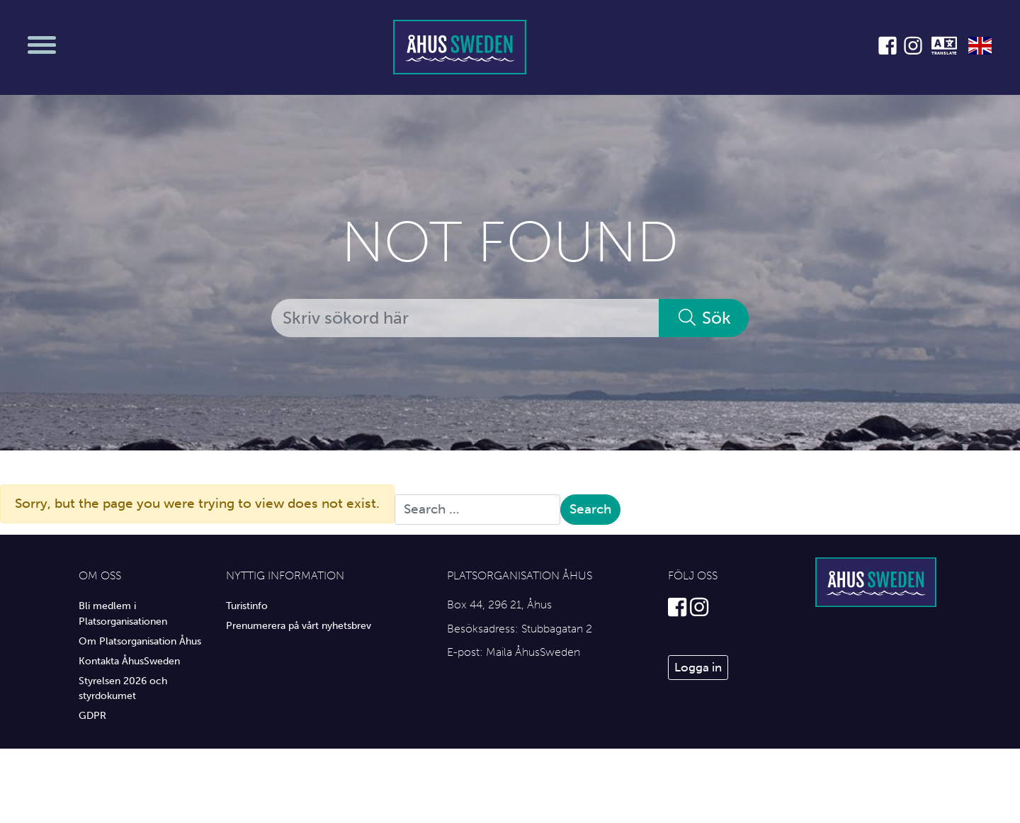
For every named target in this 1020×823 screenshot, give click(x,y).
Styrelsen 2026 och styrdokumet (123, 688)
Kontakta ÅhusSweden (129, 660)
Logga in (698, 667)
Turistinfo (247, 605)
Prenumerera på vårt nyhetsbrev (298, 625)
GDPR (92, 715)
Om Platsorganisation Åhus (140, 641)
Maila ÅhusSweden (533, 652)
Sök (703, 317)
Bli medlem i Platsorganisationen (123, 613)
